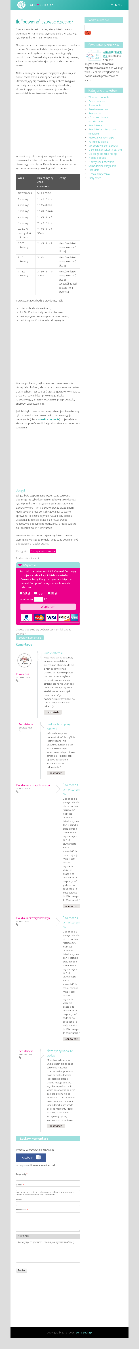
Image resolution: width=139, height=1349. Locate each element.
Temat (19, 1199)
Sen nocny (95, 113)
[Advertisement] (48, 124)
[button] (31, 1157)
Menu (116, 5)
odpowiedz (53, 712)
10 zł (54, 593)
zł (45, 599)
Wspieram (48, 606)
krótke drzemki (53, 653)
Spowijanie (95, 105)
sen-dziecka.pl (84, 1332)
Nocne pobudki (97, 157)
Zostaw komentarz (30, 637)
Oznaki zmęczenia (99, 174)
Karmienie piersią (99, 141)
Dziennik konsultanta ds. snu (105, 149)
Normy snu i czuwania (43, 551)
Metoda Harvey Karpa (101, 137)
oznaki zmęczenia (48, 419)
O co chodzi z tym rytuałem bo (71, 789)
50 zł (26, 593)
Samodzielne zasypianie (102, 166)
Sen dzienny (95, 125)
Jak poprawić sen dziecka (103, 145)
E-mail (20, 1184)
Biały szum (95, 178)
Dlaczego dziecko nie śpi (103, 153)
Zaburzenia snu (97, 101)
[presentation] (45, 1253)
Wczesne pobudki (99, 97)
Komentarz (22, 1209)
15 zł (40, 593)
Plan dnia (94, 170)
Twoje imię (22, 1174)
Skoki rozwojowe (99, 109)
